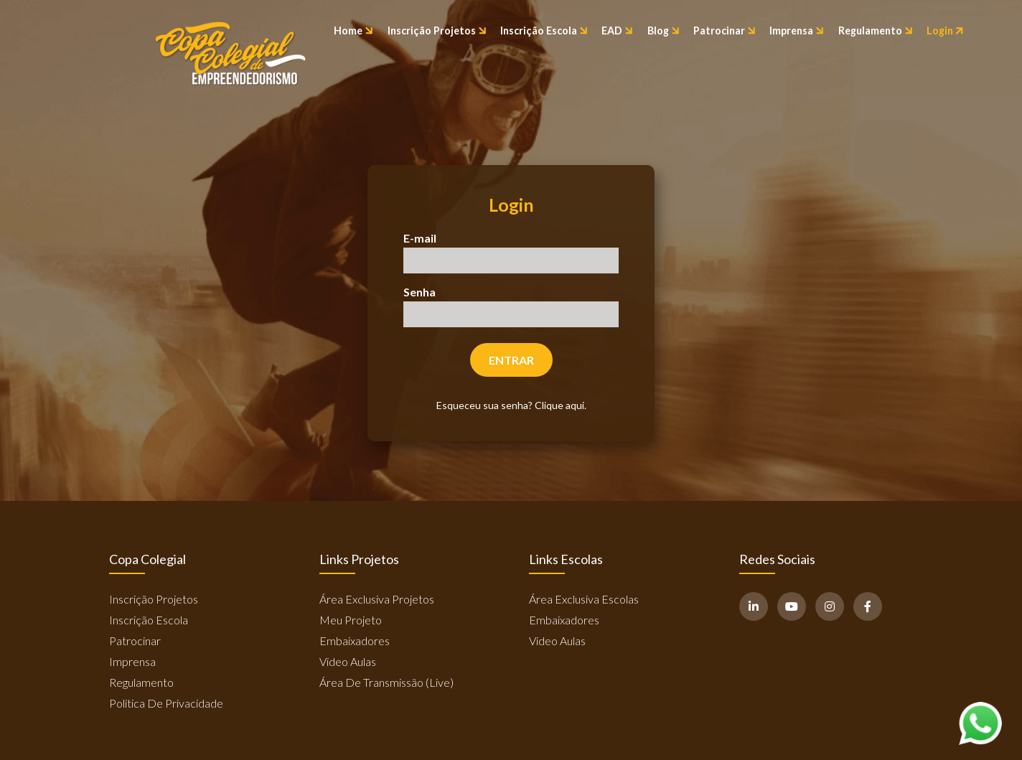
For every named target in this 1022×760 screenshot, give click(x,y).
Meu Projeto (350, 620)
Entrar (511, 360)
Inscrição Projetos (437, 31)
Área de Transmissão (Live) (386, 682)
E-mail (419, 238)
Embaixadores (354, 640)
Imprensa (796, 31)
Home (353, 31)
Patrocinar (724, 31)
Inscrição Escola (544, 31)
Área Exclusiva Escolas (584, 599)
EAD (617, 31)
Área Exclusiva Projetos (376, 599)
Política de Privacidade (166, 703)
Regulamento (875, 31)
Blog (663, 31)
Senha (419, 292)
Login (945, 31)
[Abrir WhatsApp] (980, 723)
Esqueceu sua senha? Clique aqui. (511, 405)
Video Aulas (347, 661)
